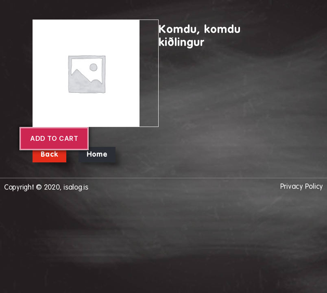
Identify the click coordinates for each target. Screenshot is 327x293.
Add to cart (54, 138)
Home (97, 154)
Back (49, 154)
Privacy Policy (301, 186)
